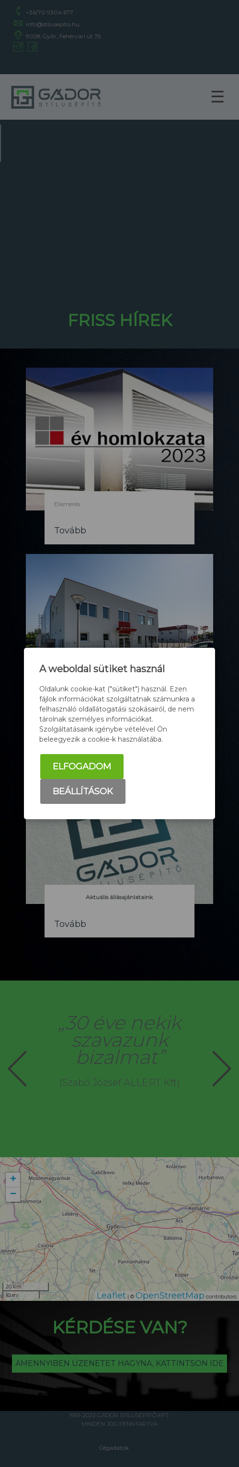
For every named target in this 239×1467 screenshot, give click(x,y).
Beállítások (83, 791)
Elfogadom (82, 766)
